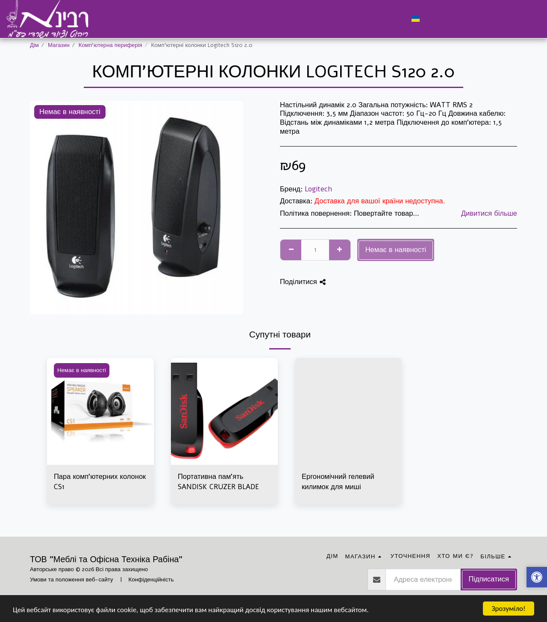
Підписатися (489, 579)
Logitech (318, 189)
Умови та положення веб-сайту (71, 580)
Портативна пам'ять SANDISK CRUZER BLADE (218, 482)
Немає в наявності (395, 250)
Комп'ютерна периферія (110, 45)
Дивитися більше (489, 213)
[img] (224, 411)
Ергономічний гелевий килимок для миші (338, 482)
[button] (431, 19)
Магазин (59, 45)
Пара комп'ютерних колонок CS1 (100, 482)
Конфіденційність (151, 580)
